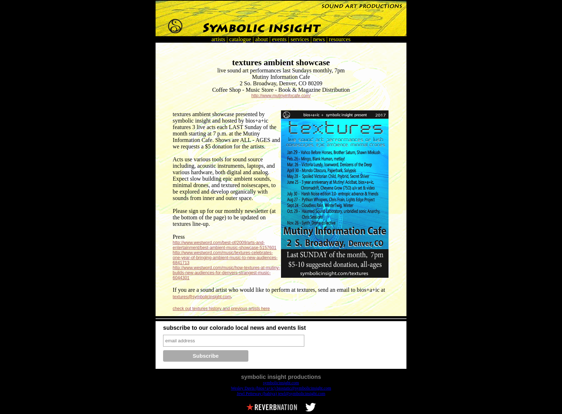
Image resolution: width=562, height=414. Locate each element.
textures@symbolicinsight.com (202, 296)
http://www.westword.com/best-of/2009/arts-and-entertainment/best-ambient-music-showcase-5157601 (224, 245)
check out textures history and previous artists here (221, 308)
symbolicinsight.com (281, 382)
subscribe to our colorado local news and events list (234, 328)
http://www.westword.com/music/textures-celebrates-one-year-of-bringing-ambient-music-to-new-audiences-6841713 (225, 257)
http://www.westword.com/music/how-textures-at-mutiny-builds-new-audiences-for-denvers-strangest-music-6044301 (226, 272)
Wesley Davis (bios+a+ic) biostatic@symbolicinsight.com (281, 388)
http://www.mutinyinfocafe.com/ (280, 95)
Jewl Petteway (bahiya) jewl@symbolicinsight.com (281, 393)
